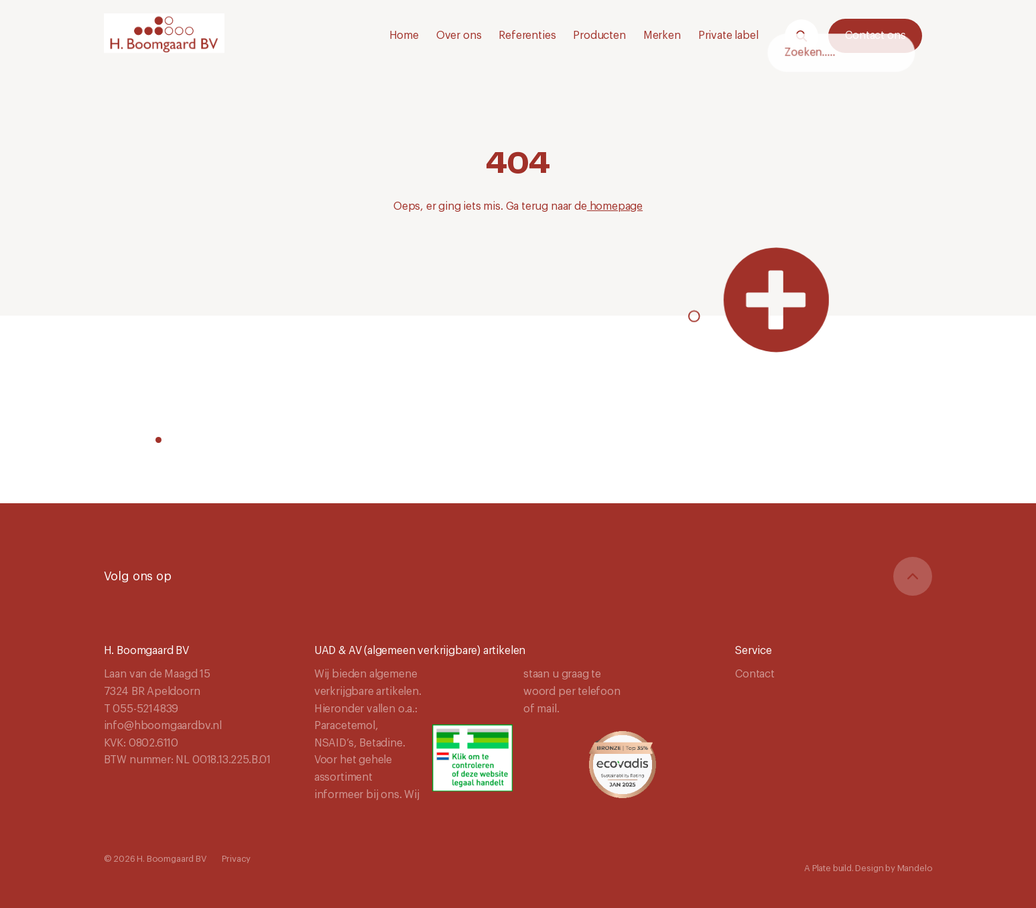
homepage (615, 206)
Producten (599, 35)
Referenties (527, 35)
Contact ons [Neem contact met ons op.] (875, 35)
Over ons (459, 35)
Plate (821, 868)
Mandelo (915, 868)
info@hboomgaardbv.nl (163, 725)
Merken (662, 35)
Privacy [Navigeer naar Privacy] (236, 858)
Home (404, 35)
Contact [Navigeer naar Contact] (755, 674)
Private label (728, 35)
